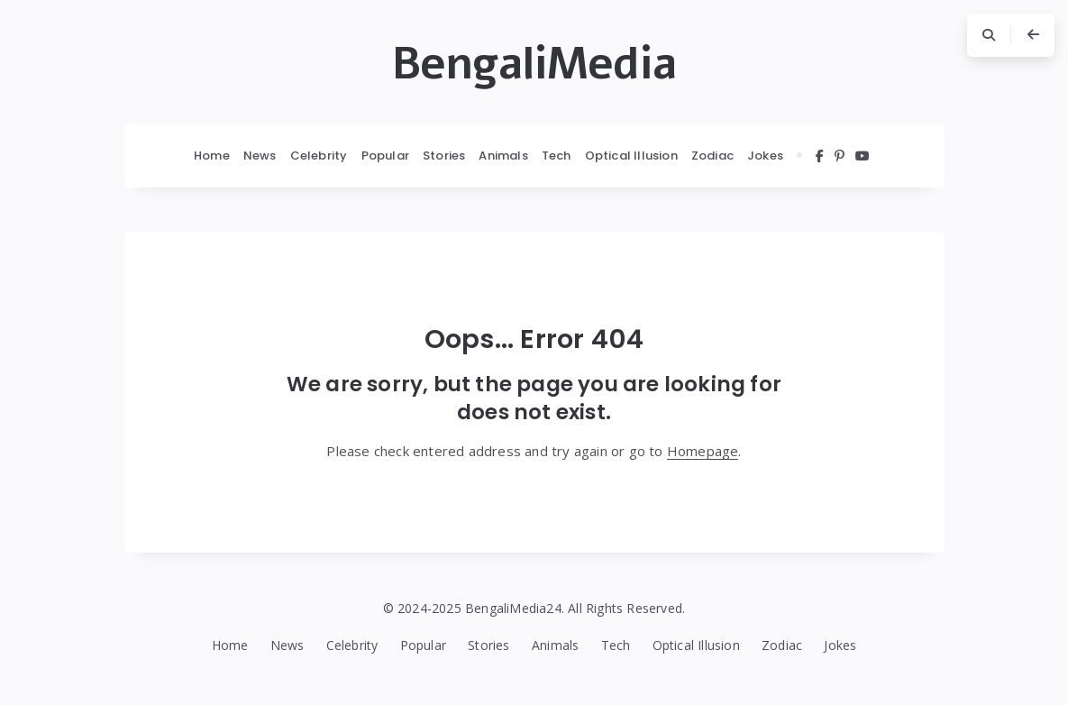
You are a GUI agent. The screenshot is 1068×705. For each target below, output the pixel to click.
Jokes (765, 155)
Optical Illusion (631, 155)
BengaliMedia (534, 64)
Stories (444, 155)
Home (212, 155)
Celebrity (319, 155)
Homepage (703, 451)
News (260, 155)
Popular (385, 155)
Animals (503, 155)
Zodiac (712, 155)
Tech (556, 155)
